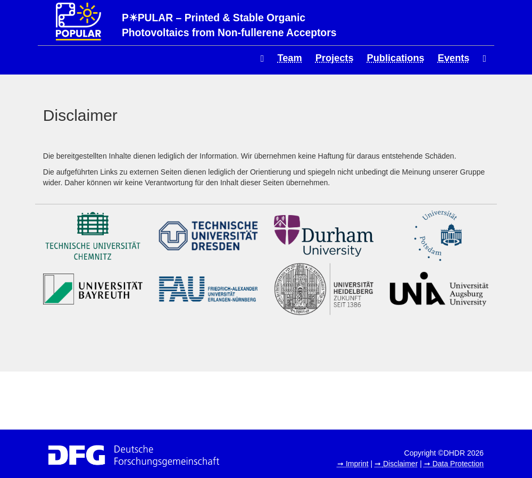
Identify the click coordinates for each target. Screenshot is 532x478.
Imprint (357, 463)
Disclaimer (400, 463)
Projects (334, 58)
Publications (396, 58)
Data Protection (458, 463)
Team (290, 58)
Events (454, 58)
